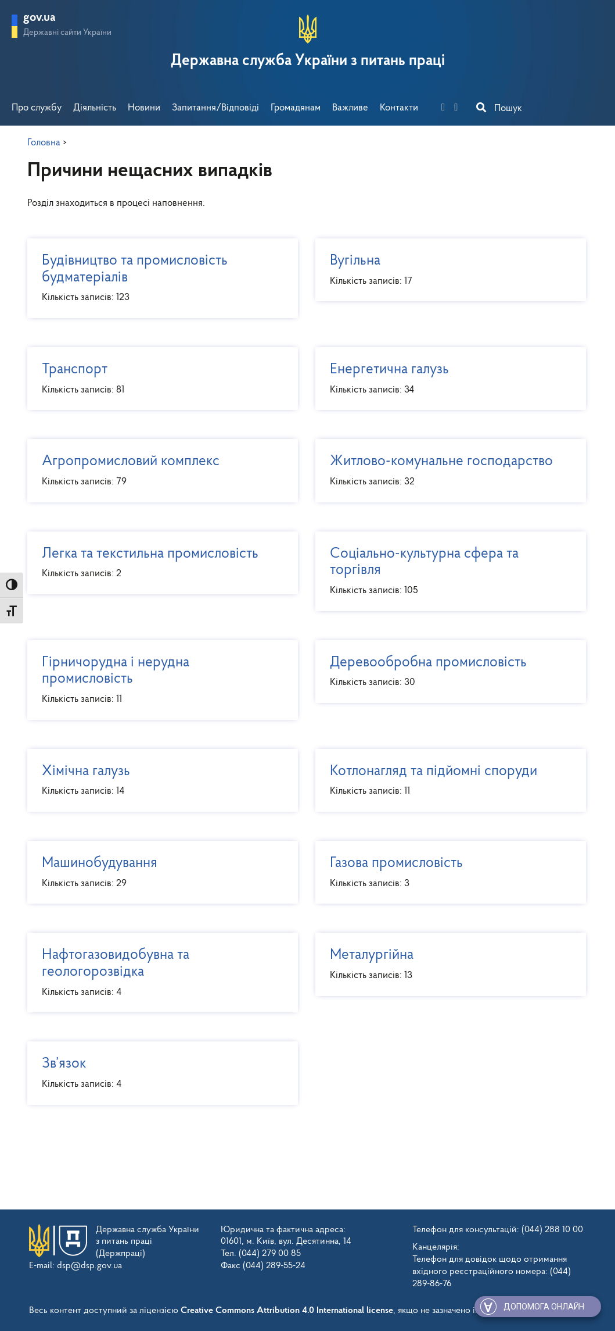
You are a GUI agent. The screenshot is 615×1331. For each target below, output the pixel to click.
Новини (144, 108)
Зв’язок (158, 1073)
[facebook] (446, 108)
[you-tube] (459, 108)
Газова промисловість (446, 872)
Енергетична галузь (446, 378)
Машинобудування (158, 872)
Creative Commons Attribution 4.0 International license (287, 1310)
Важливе (350, 108)
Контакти (399, 108)
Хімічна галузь (158, 780)
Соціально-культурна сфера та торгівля (446, 572)
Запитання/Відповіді (215, 108)
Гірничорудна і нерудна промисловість (158, 680)
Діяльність (94, 108)
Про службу (37, 108)
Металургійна (446, 964)
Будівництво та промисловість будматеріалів (158, 279)
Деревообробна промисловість (446, 671)
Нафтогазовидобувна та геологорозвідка (158, 973)
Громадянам (296, 108)
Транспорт (158, 378)
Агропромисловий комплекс (158, 470)
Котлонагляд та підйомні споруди (446, 780)
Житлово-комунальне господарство (446, 470)
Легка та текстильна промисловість (158, 563)
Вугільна (446, 270)
